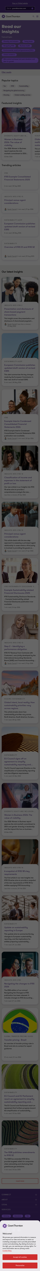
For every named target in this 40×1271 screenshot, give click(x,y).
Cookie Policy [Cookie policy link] (7, 1251)
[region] (20, 1245)
